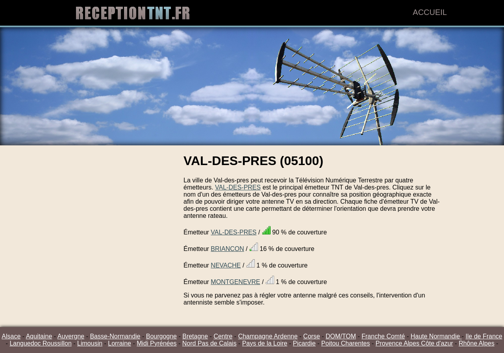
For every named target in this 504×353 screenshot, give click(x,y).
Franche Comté (383, 336)
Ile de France (483, 336)
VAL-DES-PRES (238, 187)
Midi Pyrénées (156, 343)
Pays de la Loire (264, 343)
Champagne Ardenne (268, 336)
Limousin (89, 343)
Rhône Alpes (477, 343)
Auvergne (71, 336)
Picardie (304, 343)
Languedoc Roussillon (40, 343)
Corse (311, 336)
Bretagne (195, 336)
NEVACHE (226, 265)
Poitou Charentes (345, 343)
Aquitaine (39, 336)
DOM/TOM (341, 336)
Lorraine (119, 343)
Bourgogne (161, 336)
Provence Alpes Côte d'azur (414, 343)
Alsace (11, 336)
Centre (222, 336)
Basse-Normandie (115, 336)
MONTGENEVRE (235, 282)
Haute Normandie (436, 336)
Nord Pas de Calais (209, 343)
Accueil (430, 12)
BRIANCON (227, 248)
